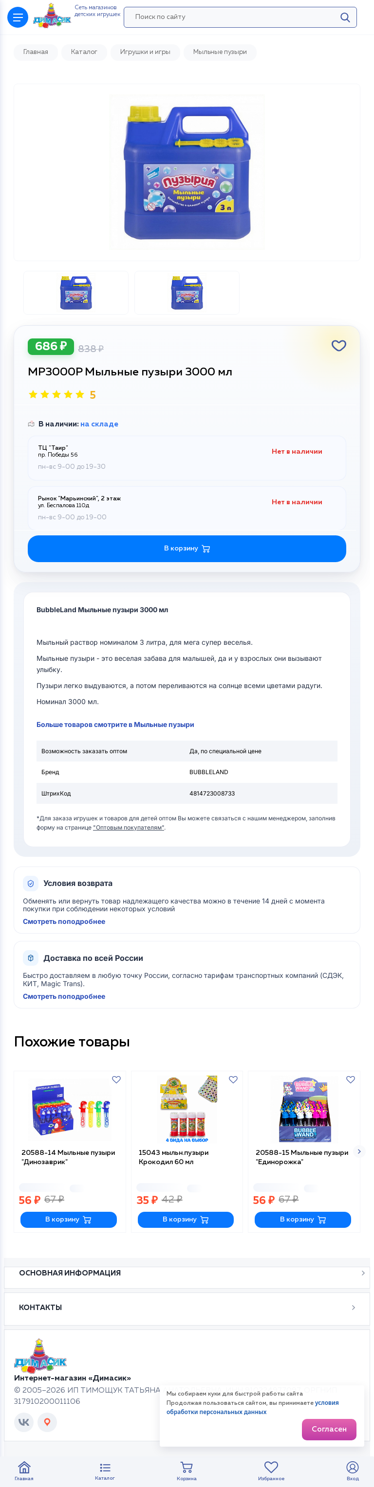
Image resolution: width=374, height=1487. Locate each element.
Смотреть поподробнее (64, 921)
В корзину (68, 1220)
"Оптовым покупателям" (128, 827)
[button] (359, 1151)
